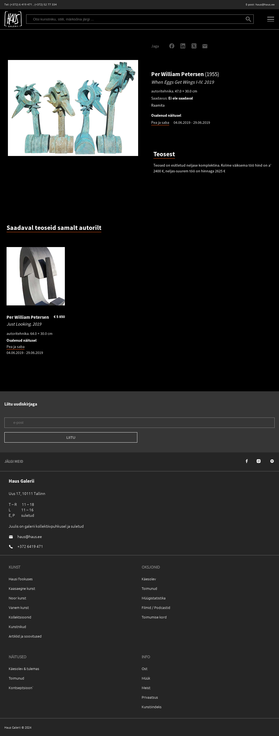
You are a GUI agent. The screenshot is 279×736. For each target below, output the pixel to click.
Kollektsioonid (20, 617)
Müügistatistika (154, 597)
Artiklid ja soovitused (25, 636)
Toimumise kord (154, 617)
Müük (146, 678)
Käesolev (149, 578)
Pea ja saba (160, 122)
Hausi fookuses (21, 578)
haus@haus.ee (265, 4)
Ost (144, 668)
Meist (146, 687)
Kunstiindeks (152, 706)
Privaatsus (150, 697)
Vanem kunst (19, 607)
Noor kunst (17, 597)
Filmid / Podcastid (156, 607)
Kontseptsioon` (21, 687)
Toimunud (149, 588)
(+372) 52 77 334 (46, 4)
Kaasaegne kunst (22, 588)
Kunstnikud (17, 626)
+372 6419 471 (30, 546)
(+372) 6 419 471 (21, 4)
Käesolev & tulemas (24, 668)
